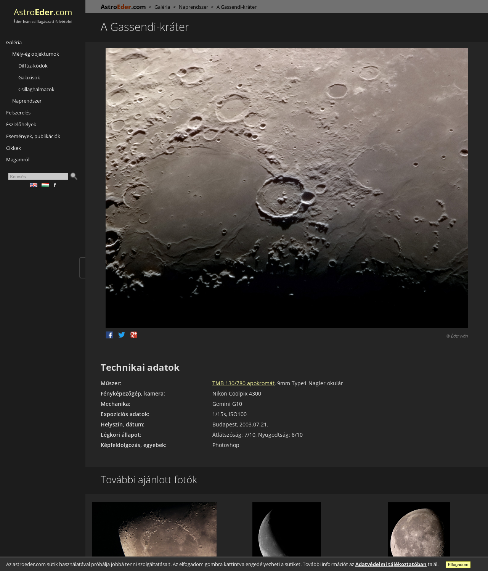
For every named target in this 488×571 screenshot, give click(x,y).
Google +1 (134, 335)
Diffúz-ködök (33, 65)
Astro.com (43, 12)
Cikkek (13, 148)
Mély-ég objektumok (35, 53)
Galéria (14, 42)
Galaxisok (29, 77)
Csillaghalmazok (36, 89)
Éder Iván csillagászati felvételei (42, 21)
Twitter (121, 335)
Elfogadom (458, 564)
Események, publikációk (33, 136)
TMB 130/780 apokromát (243, 383)
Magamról (17, 159)
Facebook (109, 335)
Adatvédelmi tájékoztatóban (391, 564)
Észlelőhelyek (21, 124)
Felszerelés (18, 112)
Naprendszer (27, 100)
